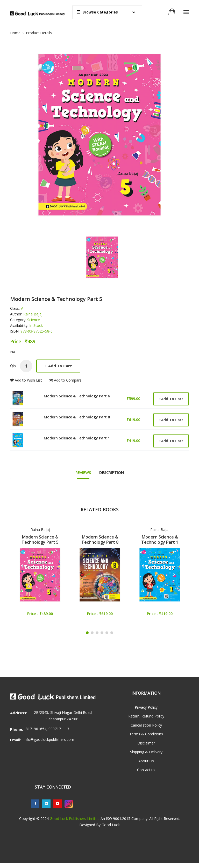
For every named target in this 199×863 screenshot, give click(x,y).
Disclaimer (146, 743)
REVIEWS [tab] (83, 472)
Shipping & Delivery (146, 751)
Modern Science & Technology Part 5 (40, 539)
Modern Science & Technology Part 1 (77, 438)
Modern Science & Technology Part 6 (77, 396)
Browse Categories (97, 12)
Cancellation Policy (146, 725)
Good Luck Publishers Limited (75, 818)
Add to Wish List (26, 380)
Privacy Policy (146, 707)
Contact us (146, 769)
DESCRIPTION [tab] (111, 472)
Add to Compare (65, 380)
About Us (146, 760)
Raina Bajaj (40, 529)
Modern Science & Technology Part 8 (77, 417)
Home (15, 32)
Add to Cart (58, 365)
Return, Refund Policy (146, 716)
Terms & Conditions (146, 733)
